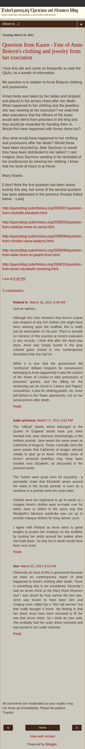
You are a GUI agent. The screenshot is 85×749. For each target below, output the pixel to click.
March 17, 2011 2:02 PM (55, 420)
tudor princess (24, 420)
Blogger (51, 744)
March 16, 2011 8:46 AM (47, 302)
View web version (42, 736)
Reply (17, 406)
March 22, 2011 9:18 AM (38, 566)
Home (42, 727)
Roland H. (20, 302)
